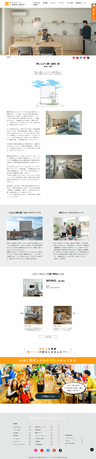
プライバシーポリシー (22, 444)
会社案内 (35, 4)
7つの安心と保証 (43, 438)
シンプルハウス (74, 438)
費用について (43, 433)
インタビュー (53, 2)
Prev (74, 313)
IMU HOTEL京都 (74, 443)
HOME (15, 423)
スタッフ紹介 (70, 2)
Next (22, 313)
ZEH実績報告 (43, 444)
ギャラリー (61, 2)
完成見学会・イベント (81, 2)
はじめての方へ (37, 2)
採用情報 (43, 441)
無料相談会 (43, 430)
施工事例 (45, 2)
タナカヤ (74, 440)
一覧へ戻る (48, 336)
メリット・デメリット (43, 436)
